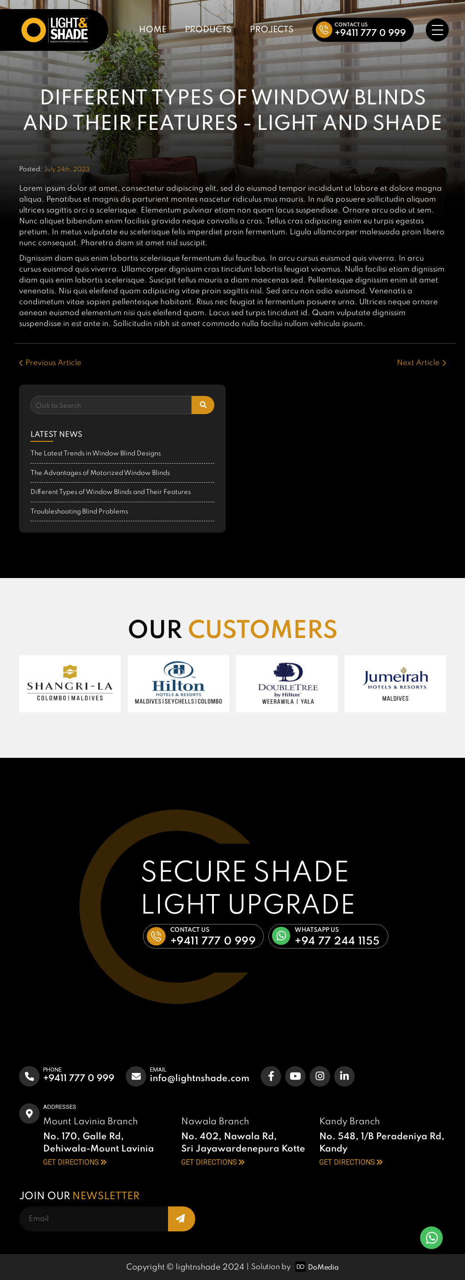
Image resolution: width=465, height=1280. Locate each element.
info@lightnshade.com (199, 1078)
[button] (363, 29)
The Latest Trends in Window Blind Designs (95, 453)
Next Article (421, 363)
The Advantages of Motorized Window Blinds (100, 473)
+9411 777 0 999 (78, 1078)
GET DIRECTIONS (74, 1162)
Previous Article (50, 363)
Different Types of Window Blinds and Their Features (110, 492)
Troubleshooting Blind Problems (79, 512)
